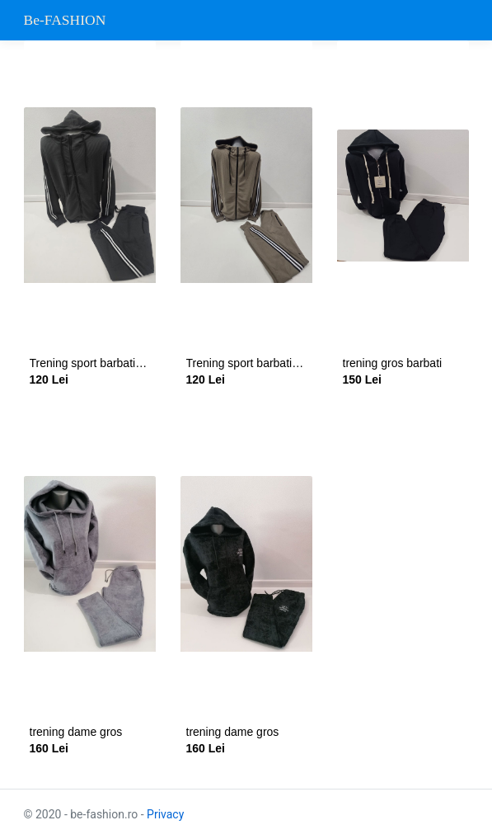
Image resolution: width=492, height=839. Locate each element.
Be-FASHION (65, 20)
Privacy (165, 814)
